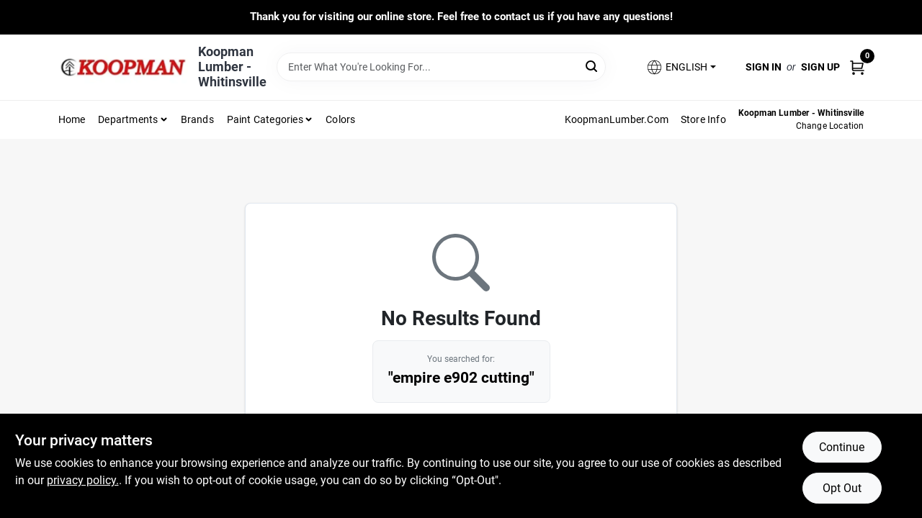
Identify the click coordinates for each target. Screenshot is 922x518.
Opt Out (842, 488)
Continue (841, 447)
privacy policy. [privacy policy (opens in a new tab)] (83, 480)
